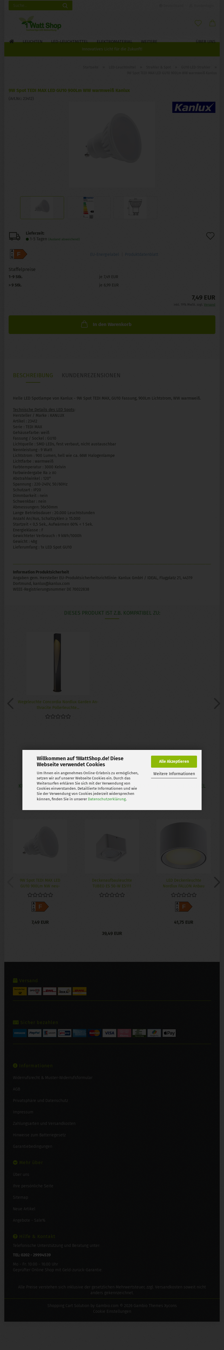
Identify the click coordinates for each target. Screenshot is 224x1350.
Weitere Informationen (174, 773)
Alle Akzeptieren (174, 761)
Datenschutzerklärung (107, 799)
